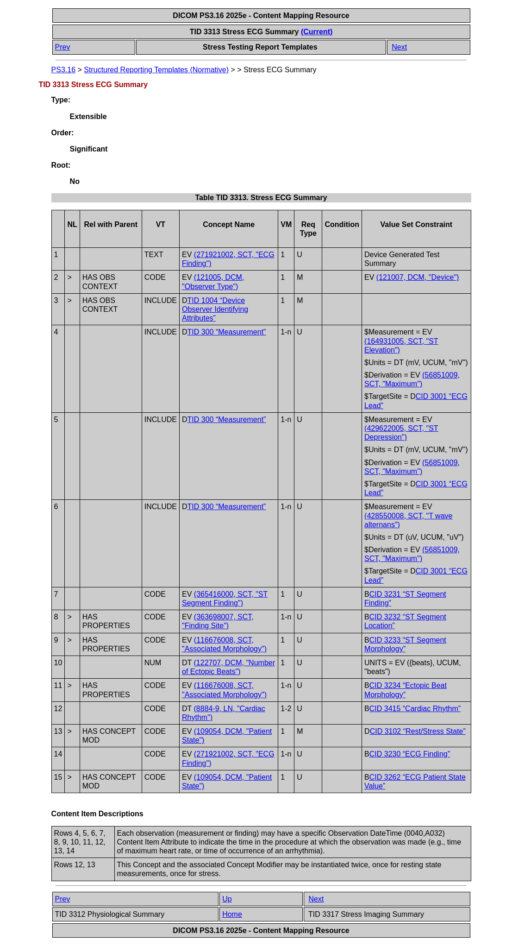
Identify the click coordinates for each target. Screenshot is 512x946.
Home (232, 914)
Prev (62, 47)
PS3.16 (63, 70)
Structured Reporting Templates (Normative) (156, 70)
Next (399, 47)
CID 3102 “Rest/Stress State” (418, 731)
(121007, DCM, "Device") (417, 277)
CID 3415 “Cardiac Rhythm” (415, 709)
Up (226, 899)
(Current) (316, 32)
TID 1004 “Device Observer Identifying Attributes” (215, 309)
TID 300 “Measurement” (226, 332)
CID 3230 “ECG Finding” (409, 754)
